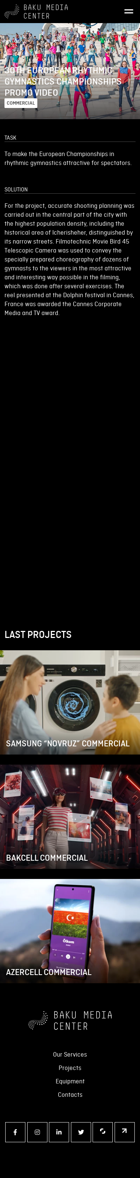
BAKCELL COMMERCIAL (47, 858)
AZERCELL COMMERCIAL (48, 972)
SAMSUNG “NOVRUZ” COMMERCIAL (68, 744)
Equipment (70, 1081)
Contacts (70, 1094)
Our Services (70, 1054)
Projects (70, 1067)
